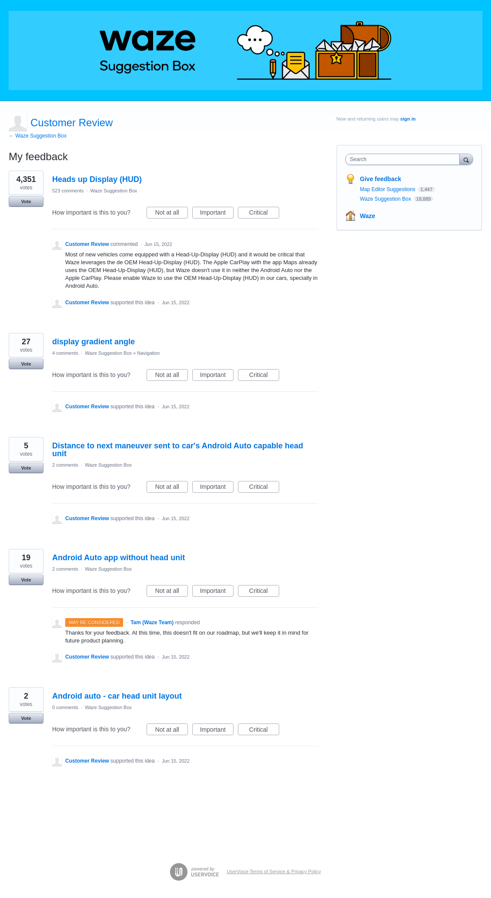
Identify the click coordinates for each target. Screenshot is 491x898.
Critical (264, 214)
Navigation (148, 353)
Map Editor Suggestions (388, 189)
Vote (26, 201)
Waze (367, 215)
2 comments (65, 464)
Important (217, 214)
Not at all (171, 214)
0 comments (65, 707)
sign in (407, 118)
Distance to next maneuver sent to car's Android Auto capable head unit (177, 449)
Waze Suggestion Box (113, 190)
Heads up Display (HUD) (97, 179)
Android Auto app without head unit (118, 557)
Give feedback (380, 178)
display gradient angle (93, 341)
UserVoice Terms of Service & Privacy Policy (274, 871)
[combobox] (405, 159)
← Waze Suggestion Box (38, 136)
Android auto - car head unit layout (117, 696)
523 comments (68, 190)
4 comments (65, 353)
